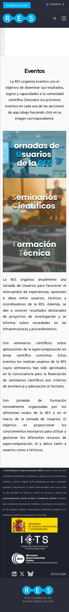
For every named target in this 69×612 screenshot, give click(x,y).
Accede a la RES (17, 5)
